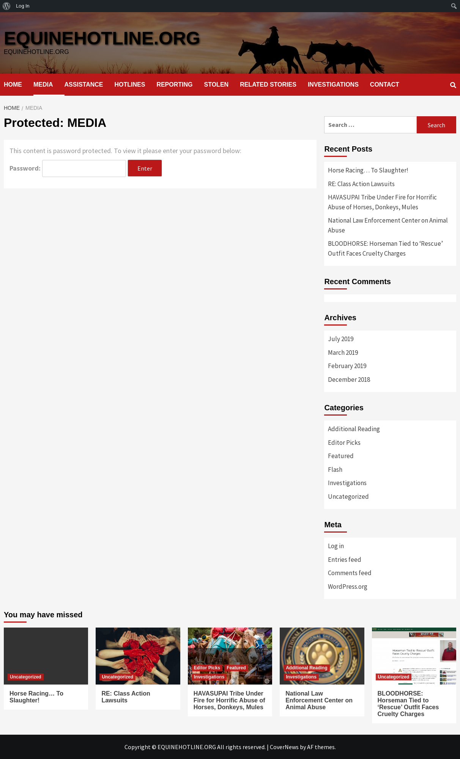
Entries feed (344, 559)
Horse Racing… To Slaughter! (368, 170)
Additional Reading (354, 429)
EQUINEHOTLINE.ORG (102, 38)
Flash (335, 469)
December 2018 (349, 379)
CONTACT (384, 84)
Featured (341, 456)
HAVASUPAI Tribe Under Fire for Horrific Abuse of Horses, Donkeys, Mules (382, 202)
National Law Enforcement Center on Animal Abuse (388, 225)
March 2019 (343, 352)
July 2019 (340, 339)
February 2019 (347, 366)
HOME (13, 84)
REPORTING (174, 84)
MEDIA (43, 84)
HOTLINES (130, 84)
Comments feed (350, 573)
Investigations (347, 483)
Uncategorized (348, 496)
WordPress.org (347, 586)
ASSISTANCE (84, 84)
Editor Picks (344, 442)
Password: (67, 168)
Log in (336, 546)
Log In (23, 6)
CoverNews (284, 747)
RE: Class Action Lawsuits (361, 184)
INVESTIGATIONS (333, 84)
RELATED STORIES (268, 84)
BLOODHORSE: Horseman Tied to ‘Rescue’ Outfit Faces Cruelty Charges (385, 248)
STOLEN (216, 84)
